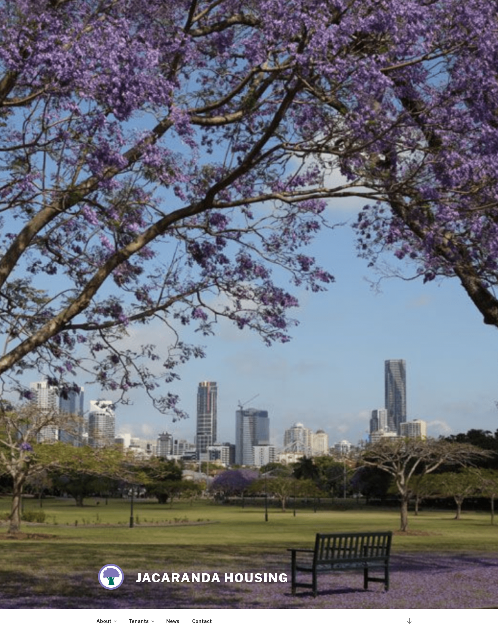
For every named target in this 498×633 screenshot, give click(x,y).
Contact (202, 621)
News (172, 621)
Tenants (142, 621)
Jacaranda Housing (212, 578)
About (107, 621)
